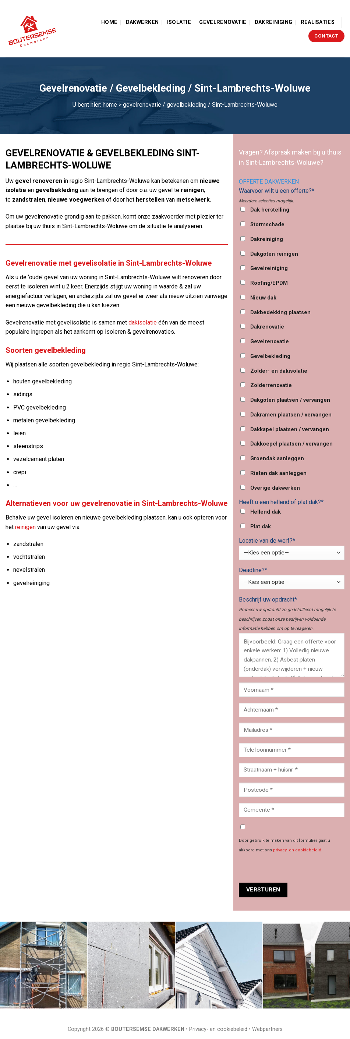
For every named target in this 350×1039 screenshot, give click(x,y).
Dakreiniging (273, 22)
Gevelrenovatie (222, 22)
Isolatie (179, 22)
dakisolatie (142, 322)
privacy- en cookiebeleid (297, 850)
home (110, 104)
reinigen (25, 527)
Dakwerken (142, 22)
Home (109, 22)
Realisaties (318, 22)
